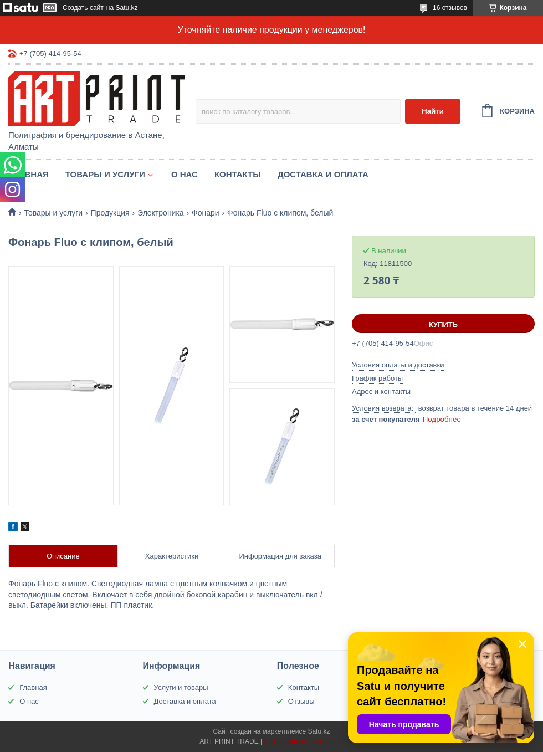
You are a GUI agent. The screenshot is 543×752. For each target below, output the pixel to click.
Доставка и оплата (323, 174)
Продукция (110, 212)
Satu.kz (319, 731)
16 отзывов (450, 8)
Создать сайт (83, 8)
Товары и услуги (105, 174)
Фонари (205, 212)
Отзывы (301, 701)
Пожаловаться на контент (303, 741)
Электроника (160, 212)
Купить (443, 324)
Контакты (237, 174)
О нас (184, 174)
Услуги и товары (181, 687)
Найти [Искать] (433, 111)
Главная (28, 174)
